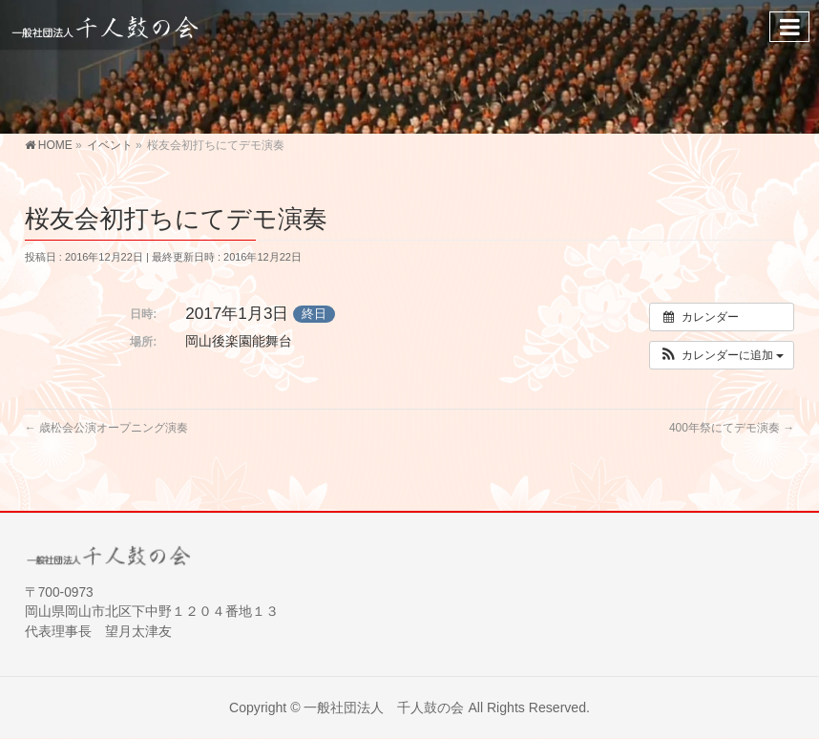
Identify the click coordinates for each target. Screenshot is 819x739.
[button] (722, 355)
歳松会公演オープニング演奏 (106, 427)
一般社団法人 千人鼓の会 (384, 707)
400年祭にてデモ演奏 (731, 427)
